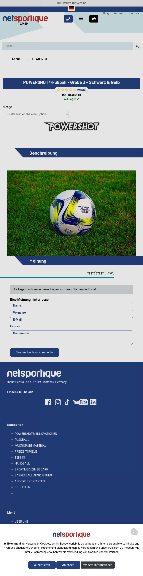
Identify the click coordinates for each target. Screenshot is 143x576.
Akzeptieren (42, 565)
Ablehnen (68, 565)
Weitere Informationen (97, 565)
